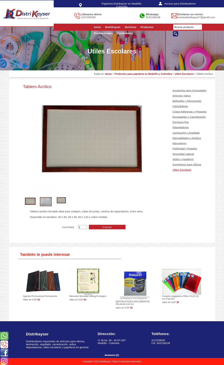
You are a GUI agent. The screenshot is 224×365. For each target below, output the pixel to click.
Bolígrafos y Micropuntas (187, 100)
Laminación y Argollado (186, 132)
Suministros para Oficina (187, 164)
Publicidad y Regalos (185, 148)
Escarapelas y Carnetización (189, 116)
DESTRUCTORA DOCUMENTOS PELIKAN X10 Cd (133, 302)
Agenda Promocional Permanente (40, 296)
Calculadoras (180, 106)
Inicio (97, 27)
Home (108, 73)
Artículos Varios (182, 95)
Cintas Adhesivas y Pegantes (189, 111)
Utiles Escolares (184, 73)
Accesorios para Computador (189, 90)
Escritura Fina (181, 122)
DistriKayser (112, 27)
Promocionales (103, 33)
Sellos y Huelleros (183, 159)
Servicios (130, 27)
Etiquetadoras (181, 127)
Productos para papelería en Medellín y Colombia (143, 73)
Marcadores (179, 143)
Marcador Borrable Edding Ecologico (87, 296)
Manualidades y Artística (187, 138)
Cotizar (107, 227)
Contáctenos (125, 33)
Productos (147, 27)
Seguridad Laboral (183, 153)
